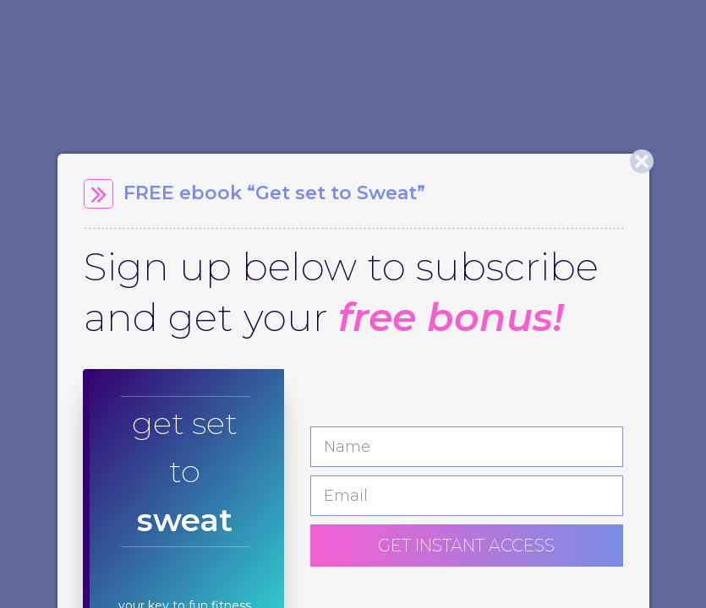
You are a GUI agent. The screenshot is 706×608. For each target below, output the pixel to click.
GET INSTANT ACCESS (466, 545)
